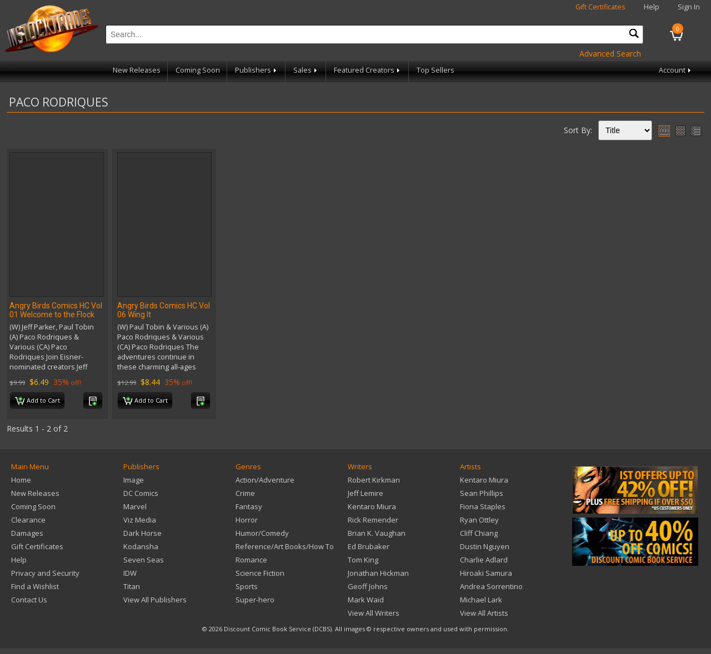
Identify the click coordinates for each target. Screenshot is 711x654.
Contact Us (29, 600)
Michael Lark (481, 600)
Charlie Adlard (484, 560)
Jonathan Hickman (378, 573)
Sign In (689, 7)
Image (133, 480)
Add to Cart (37, 401)
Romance (251, 560)
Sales (306, 70)
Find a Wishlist (35, 586)
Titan (131, 586)
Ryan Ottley (479, 520)
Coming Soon (198, 70)
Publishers (256, 70)
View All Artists (484, 613)
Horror (247, 520)
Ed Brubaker (368, 546)
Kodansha (140, 546)
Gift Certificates (600, 7)
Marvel (135, 506)
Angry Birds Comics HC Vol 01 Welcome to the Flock (55, 310)
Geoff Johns (368, 586)
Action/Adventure (265, 480)
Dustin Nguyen (484, 546)
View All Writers (373, 613)
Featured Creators (368, 70)
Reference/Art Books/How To (285, 546)
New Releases (137, 70)
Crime (245, 493)
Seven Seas (143, 560)
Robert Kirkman (374, 480)
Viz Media (139, 520)
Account (676, 70)
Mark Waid (366, 600)
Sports (247, 586)
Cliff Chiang (479, 533)
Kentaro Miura (372, 506)
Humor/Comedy (262, 533)
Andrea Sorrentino (491, 586)
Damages (27, 533)
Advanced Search (610, 53)
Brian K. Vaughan (376, 533)
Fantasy (249, 506)
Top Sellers (435, 70)
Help (651, 7)
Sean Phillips (481, 493)
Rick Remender (373, 520)
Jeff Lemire (365, 493)
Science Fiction (260, 573)
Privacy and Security (45, 573)
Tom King (363, 560)
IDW (130, 573)
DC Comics (140, 493)
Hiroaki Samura (486, 573)
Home (21, 480)
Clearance (28, 520)
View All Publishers (155, 600)
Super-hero (255, 600)
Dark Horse (142, 533)
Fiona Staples (482, 506)
